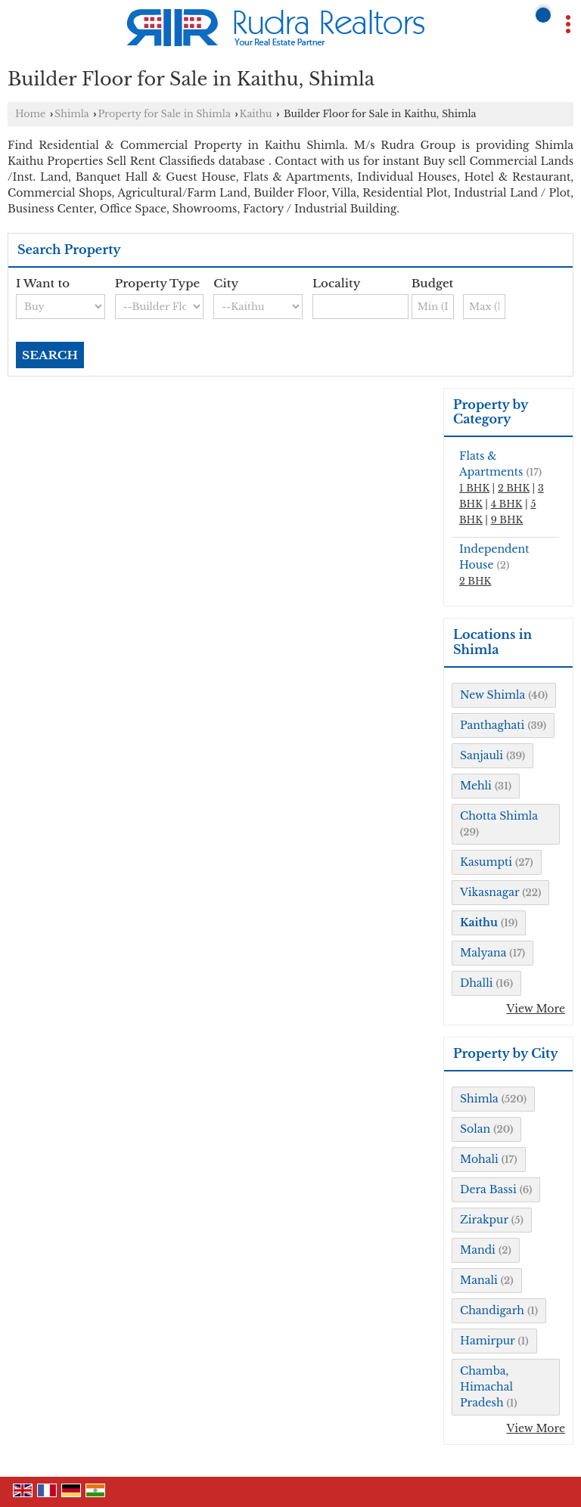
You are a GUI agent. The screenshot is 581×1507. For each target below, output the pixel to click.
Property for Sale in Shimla (164, 113)
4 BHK (507, 504)
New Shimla (492, 695)
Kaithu (256, 113)
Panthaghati (492, 725)
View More (535, 1009)
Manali (479, 1280)
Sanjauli (481, 755)
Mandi (478, 1250)
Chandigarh (492, 1310)
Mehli (476, 785)
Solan (475, 1129)
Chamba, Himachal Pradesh (486, 1386)
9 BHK (507, 520)
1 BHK (474, 488)
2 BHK (514, 488)
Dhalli (476, 983)
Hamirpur (487, 1340)
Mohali (479, 1159)
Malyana (483, 953)
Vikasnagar (489, 892)
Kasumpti (486, 862)
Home (30, 113)
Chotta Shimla (499, 816)
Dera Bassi (488, 1189)
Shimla (71, 113)
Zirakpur (484, 1219)
